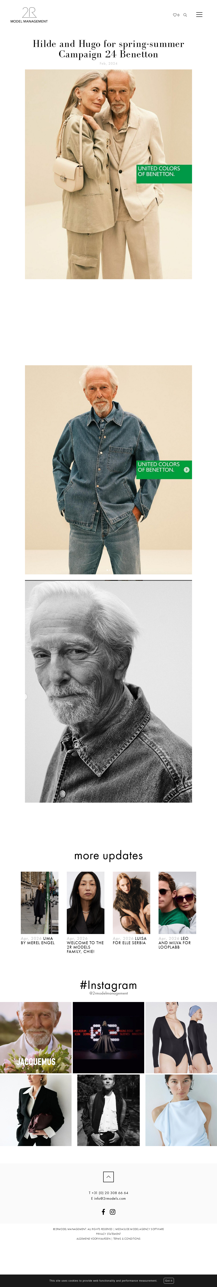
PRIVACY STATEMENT (108, 1234)
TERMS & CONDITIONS (126, 1238)
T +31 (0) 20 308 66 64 (108, 1192)
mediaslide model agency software (139, 1229)
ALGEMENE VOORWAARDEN (93, 1238)
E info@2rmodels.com (108, 1198)
